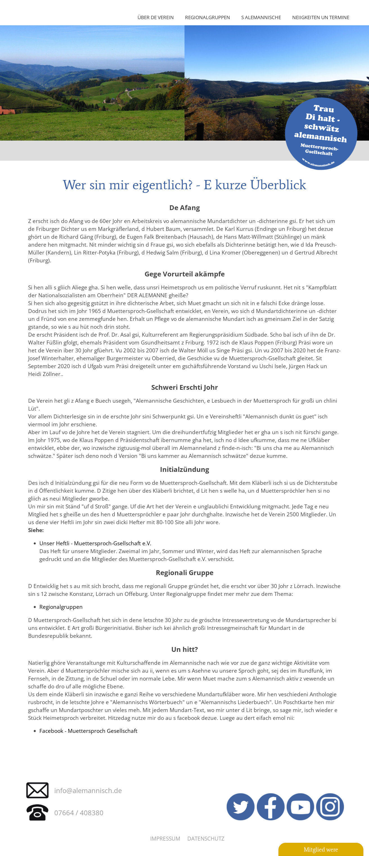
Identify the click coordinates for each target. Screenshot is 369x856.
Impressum (165, 838)
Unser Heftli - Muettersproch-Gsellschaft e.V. (95, 543)
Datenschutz (205, 838)
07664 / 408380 (79, 812)
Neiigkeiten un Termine (320, 17)
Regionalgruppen (207, 17)
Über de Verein (156, 17)
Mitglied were (321, 849)
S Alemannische (261, 17)
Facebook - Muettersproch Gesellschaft (88, 730)
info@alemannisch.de (88, 790)
